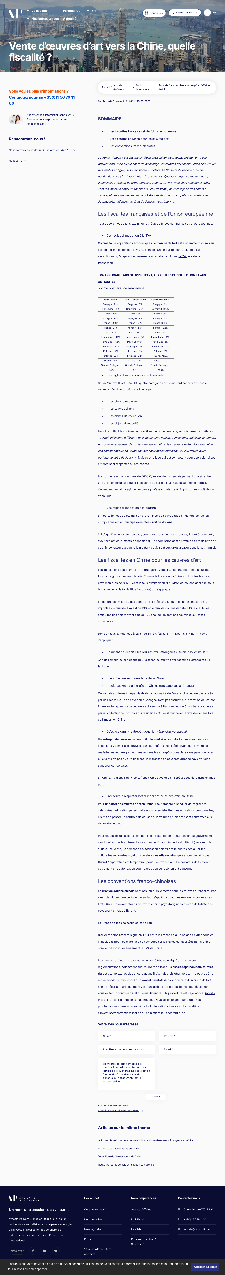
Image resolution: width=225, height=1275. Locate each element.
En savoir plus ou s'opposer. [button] (29, 1269)
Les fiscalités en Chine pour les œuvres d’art (139, 139)
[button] (37, 11)
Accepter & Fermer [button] (205, 1266)
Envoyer (155, 1096)
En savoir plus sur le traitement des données (118, 1110)
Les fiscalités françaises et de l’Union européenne (143, 131)
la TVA (183, 256)
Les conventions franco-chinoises (132, 146)
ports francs (141, 777)
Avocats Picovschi (113, 101)
